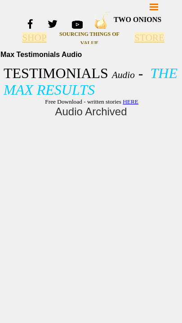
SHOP (34, 37)
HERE (130, 101)
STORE (149, 37)
